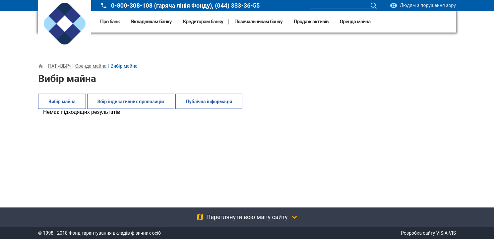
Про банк (110, 21)
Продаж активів (311, 21)
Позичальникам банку (258, 21)
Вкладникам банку (151, 21)
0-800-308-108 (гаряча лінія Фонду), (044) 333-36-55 (185, 6)
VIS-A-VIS (446, 233)
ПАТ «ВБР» (60, 66)
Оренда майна (355, 21)
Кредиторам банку (203, 21)
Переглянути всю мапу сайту (246, 217)
